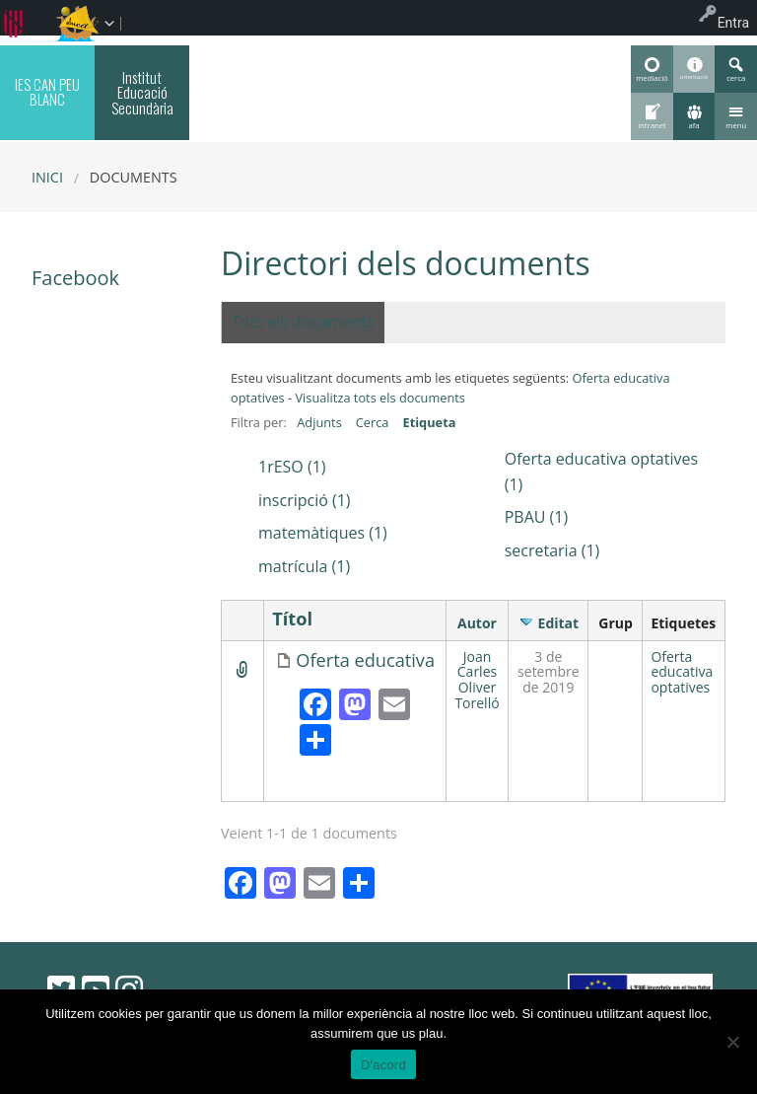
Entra (733, 23)
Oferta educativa (365, 660)
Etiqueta (428, 422)
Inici (47, 177)
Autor (477, 623)
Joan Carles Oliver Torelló (476, 679)
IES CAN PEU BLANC (47, 91)
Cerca (372, 422)
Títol (292, 619)
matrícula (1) (304, 566)
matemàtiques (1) (322, 533)
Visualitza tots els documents (380, 397)
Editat (559, 623)
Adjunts (319, 422)
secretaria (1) (552, 550)
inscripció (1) (304, 500)
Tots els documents (303, 321)
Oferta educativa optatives (682, 672)
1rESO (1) (292, 466)
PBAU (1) (536, 517)
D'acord (383, 1065)
